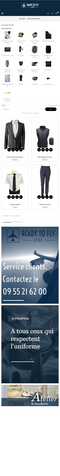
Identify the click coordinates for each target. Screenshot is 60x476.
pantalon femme (45, 204)
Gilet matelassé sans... (45, 157)
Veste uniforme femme (15, 157)
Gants (21, 84)
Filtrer (51, 109)
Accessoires (48, 84)
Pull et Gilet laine (7, 55)
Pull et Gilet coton (48, 41)
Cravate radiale (15, 204)
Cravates (21, 55)
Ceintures (35, 84)
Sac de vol (48, 70)
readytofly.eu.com (16, 222)
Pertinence (23, 109)
